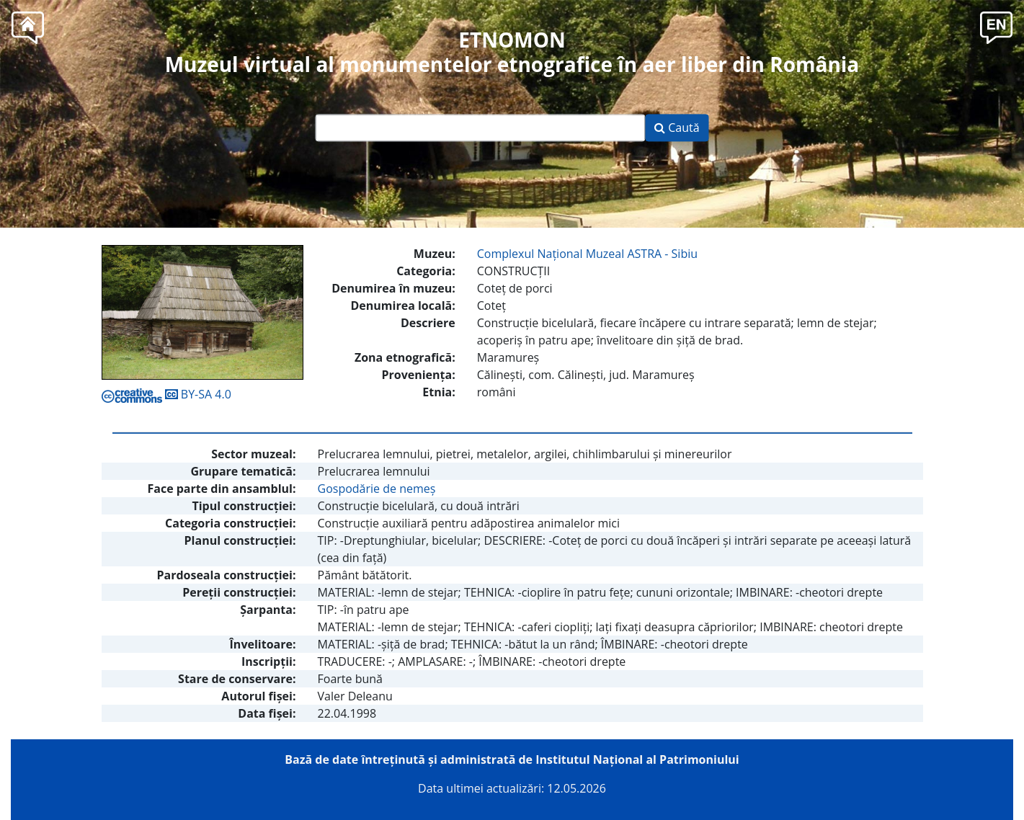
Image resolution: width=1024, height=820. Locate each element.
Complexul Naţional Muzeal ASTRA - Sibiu (587, 254)
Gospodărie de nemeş (377, 488)
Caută (677, 128)
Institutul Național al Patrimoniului (637, 759)
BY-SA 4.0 (166, 394)
